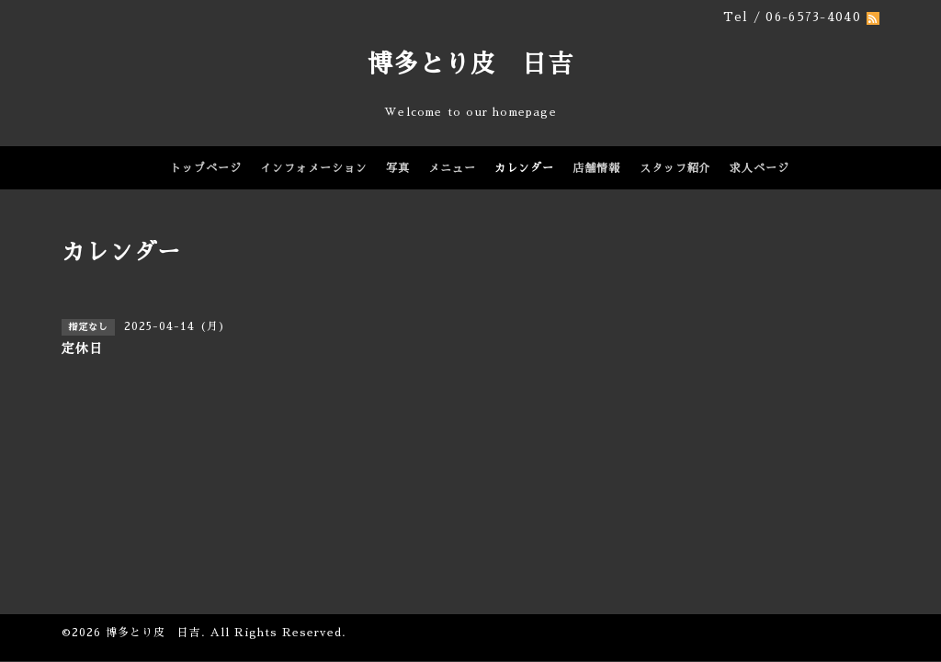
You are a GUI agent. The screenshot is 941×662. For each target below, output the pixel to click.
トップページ (206, 168)
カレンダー (524, 168)
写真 (398, 168)
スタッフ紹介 (675, 168)
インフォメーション (314, 168)
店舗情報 (596, 168)
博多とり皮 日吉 (470, 63)
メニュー (452, 168)
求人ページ (759, 168)
